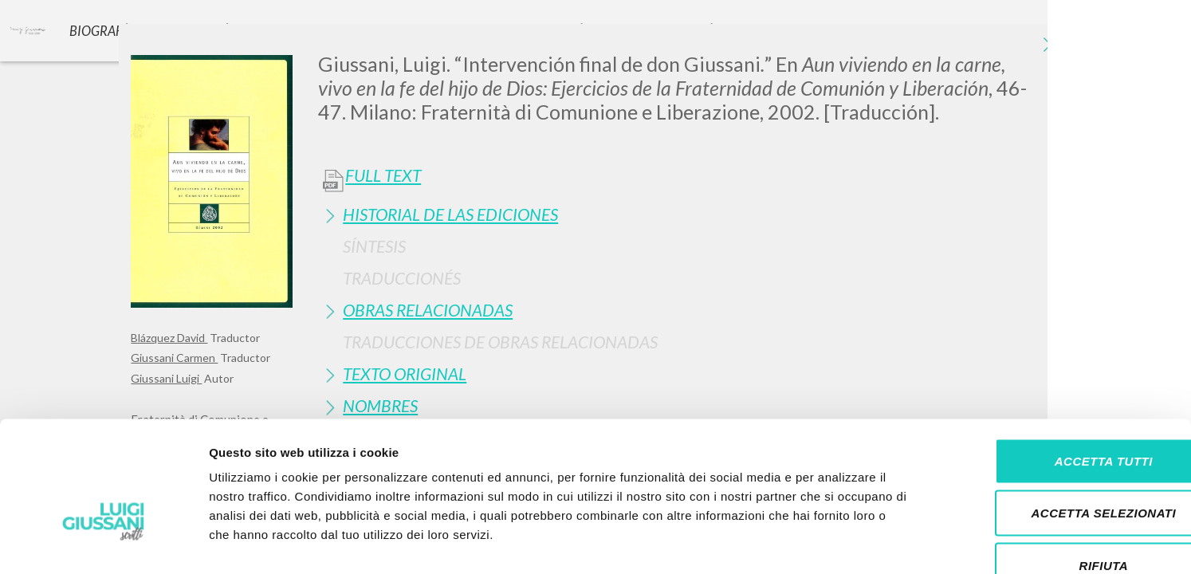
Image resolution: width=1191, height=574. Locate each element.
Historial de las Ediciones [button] (450, 214)
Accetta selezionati (1057, 417)
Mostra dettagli (839, 542)
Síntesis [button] (374, 246)
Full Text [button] (383, 175)
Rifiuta (1058, 469)
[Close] (1048, 48)
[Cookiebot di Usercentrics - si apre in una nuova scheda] (103, 543)
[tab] (689, 214)
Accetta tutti (1057, 365)
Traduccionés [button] (402, 278)
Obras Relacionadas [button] (428, 310)
